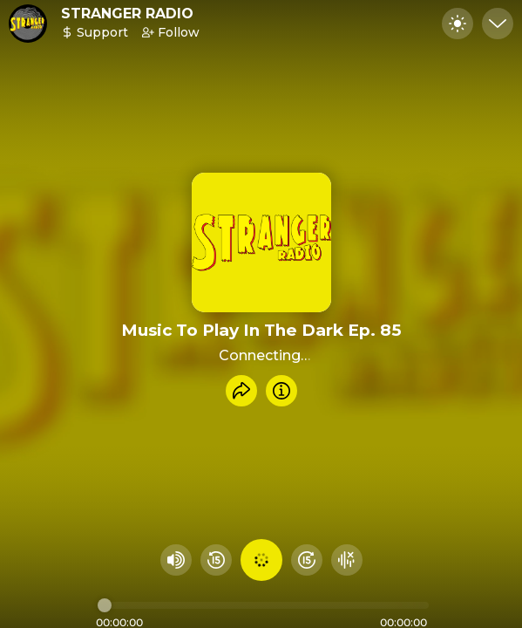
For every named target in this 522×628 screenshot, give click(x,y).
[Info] (281, 390)
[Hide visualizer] (347, 560)
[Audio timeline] (263, 605)
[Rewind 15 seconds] (216, 560)
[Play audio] (261, 560)
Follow (171, 32)
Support (94, 32)
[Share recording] (241, 390)
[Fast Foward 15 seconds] (306, 560)
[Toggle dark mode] (457, 23)
